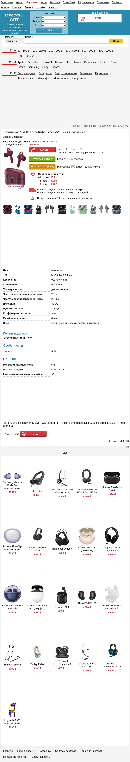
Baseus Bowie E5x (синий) (12, 607)
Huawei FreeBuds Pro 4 (112, 489)
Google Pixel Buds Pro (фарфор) (37, 607)
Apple (20, 62)
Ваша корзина (99, 12)
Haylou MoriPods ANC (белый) (111, 607)
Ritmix (21, 67)
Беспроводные (26, 73)
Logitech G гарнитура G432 (112, 665)
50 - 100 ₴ (23, 50)
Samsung (33, 67)
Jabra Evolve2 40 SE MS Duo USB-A (87, 491)
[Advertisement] (65, 103)
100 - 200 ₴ (39, 50)
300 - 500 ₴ (72, 50)
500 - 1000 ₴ (106, 50)
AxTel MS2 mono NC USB (87, 665)
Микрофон (44, 78)
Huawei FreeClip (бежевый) (87, 549)
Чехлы (19, 2)
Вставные (86, 73)
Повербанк (69, 2)
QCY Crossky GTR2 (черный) (62, 662)
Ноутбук (40, 7)
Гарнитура (101, 73)
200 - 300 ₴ (55, 50)
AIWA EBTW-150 (87, 603)
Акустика (55, 2)
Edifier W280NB (12, 664)
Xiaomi (55, 67)
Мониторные (61, 78)
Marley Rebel (37, 664)
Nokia (77, 62)
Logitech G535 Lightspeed (112, 549)
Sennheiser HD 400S (37, 549)
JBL (69, 62)
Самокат (17, 7)
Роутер (29, 7)
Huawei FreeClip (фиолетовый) (12, 548)
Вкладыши (45, 73)
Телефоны (7, 2)
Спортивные (79, 78)
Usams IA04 (62, 607)
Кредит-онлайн (25, 751)
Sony (45, 67)
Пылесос (117, 2)
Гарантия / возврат (91, 751)
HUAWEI (46, 62)
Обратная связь (40, 756)
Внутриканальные (66, 73)
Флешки (52, 7)
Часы (44, 2)
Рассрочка (45, 751)
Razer (114, 62)
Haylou (59, 62)
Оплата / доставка (65, 751)
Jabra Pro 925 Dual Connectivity (62, 491)
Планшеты (103, 2)
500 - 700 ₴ (88, 50)
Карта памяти (86, 2)
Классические (25, 78)
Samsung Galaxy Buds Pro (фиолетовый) (12, 485)
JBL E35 (37, 491)
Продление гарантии (15, 756)
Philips (103, 62)
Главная (8, 751)
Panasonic (90, 62)
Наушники (32, 2)
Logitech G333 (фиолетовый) (12, 722)
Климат (5, 7)
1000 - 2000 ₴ (25, 56)
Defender (32, 62)
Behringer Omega (62, 548)
